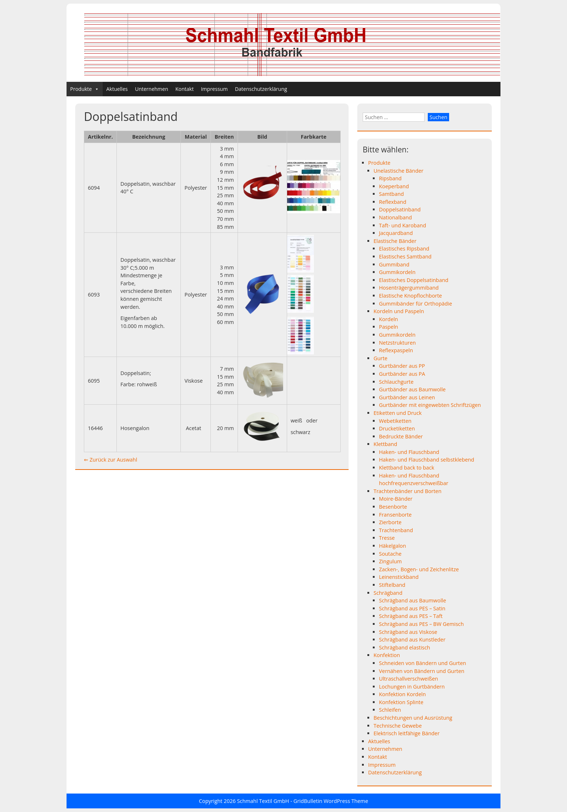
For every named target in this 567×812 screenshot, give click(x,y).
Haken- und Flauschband (409, 452)
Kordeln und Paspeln (399, 311)
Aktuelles (117, 88)
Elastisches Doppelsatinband (413, 280)
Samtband (391, 193)
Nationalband (395, 217)
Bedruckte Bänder (401, 436)
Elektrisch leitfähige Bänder (407, 733)
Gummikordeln (397, 272)
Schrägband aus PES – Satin (412, 608)
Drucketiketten (397, 428)
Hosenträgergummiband (409, 287)
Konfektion (387, 655)
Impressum (214, 88)
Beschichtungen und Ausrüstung (413, 717)
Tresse (387, 537)
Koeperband (394, 186)
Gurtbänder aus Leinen (407, 397)
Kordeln (388, 319)
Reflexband (392, 201)
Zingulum (390, 561)
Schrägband (388, 592)
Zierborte (390, 522)
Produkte (84, 89)
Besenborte (393, 506)
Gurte (380, 358)
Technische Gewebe (398, 725)
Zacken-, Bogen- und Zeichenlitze (419, 569)
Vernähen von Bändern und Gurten (421, 671)
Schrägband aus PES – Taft (411, 616)
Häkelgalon (392, 545)
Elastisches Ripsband (404, 248)
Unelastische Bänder (398, 170)
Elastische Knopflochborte (410, 295)
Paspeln (388, 326)
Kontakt (184, 88)
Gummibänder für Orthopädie (415, 303)
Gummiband (394, 264)
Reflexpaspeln (396, 350)
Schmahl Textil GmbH (263, 801)
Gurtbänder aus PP (402, 365)
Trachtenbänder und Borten (408, 491)
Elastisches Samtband (405, 256)
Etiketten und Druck (398, 412)
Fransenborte (395, 514)
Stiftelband (392, 584)
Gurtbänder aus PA (402, 373)
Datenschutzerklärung (261, 88)
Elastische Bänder (395, 240)
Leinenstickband (398, 576)
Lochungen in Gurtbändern (412, 686)
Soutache (390, 553)
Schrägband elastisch (404, 647)
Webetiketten (395, 420)
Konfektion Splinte (401, 702)
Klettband (385, 444)
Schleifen (390, 709)
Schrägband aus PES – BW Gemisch (421, 623)
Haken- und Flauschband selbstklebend (426, 459)
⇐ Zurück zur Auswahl (110, 459)
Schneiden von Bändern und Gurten (422, 663)
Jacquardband (396, 233)
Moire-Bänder (396, 498)
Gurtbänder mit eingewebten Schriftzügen (430, 404)
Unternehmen (151, 88)
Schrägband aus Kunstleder (412, 639)
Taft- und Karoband (402, 225)
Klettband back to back (406, 467)
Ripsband (390, 178)
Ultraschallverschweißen (408, 678)
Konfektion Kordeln (402, 694)
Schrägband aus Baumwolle (412, 600)
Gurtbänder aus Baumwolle (412, 389)
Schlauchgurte (396, 381)
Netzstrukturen (397, 342)
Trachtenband (396, 530)
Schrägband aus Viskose (408, 631)
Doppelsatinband (400, 209)
